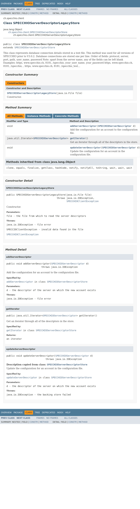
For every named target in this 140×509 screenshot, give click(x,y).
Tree (37, 3)
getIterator (77, 138)
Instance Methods (38, 116)
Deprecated (48, 3)
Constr (33, 13)
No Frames (52, 9)
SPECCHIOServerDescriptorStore (34, 47)
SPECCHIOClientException (82, 201)
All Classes (70, 9)
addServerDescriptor (83, 126)
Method (44, 13)
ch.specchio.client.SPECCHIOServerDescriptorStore (37, 32)
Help (67, 3)
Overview (6, 3)
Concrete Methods (67, 116)
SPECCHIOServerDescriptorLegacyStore (31, 93)
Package (18, 3)
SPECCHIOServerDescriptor (114, 126)
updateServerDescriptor (85, 147)
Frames (40, 9)
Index (60, 3)
